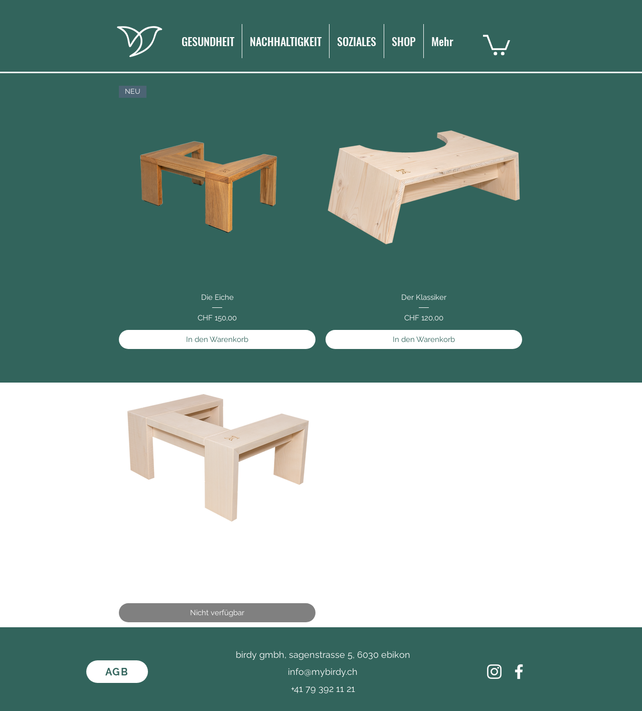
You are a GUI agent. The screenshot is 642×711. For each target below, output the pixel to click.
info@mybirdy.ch (323, 671)
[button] (496, 44)
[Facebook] (519, 671)
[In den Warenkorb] (217, 339)
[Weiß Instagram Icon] (494, 671)
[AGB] (117, 671)
